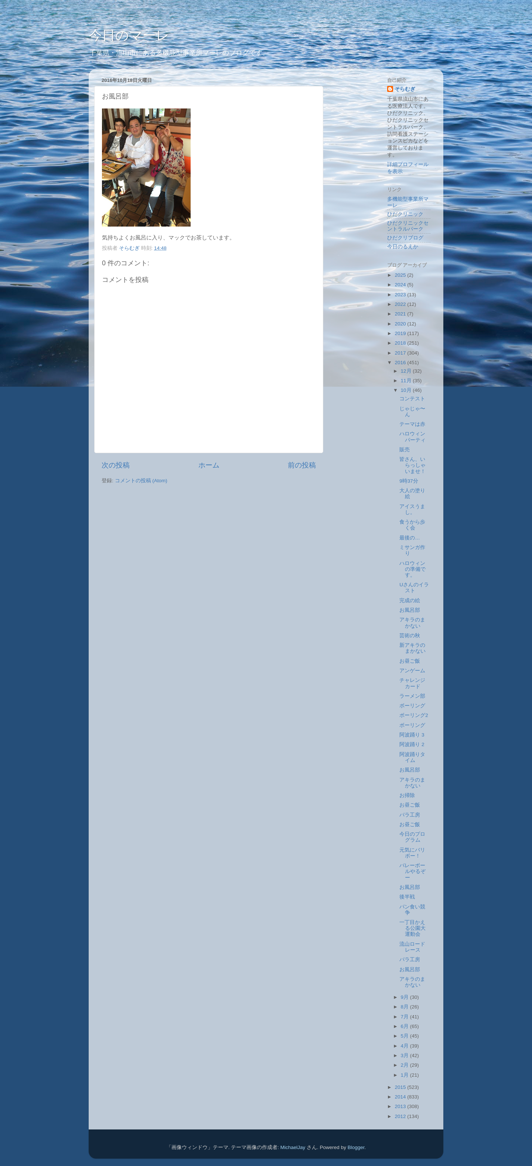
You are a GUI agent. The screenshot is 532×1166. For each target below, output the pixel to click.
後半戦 (407, 897)
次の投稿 (116, 465)
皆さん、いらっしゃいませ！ (412, 465)
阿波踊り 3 (411, 735)
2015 (401, 1087)
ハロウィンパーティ (412, 436)
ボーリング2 (413, 715)
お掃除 (407, 795)
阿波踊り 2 (411, 744)
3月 (405, 1055)
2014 (401, 1097)
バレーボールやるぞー (412, 871)
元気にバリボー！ (412, 853)
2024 (401, 284)
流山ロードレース (412, 947)
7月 (405, 1017)
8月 (405, 1007)
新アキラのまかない (412, 648)
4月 (405, 1046)
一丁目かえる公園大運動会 (412, 928)
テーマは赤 (412, 424)
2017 (401, 353)
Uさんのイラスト (414, 587)
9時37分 (408, 481)
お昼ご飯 (409, 661)
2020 (401, 324)
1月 (405, 1075)
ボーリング (412, 705)
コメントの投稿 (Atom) (141, 480)
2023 (401, 294)
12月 (407, 371)
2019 (401, 333)
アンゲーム (412, 670)
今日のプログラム (412, 837)
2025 (401, 275)
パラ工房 (409, 815)
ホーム (208, 465)
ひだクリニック (405, 214)
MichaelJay (293, 1147)
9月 (405, 997)
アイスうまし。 (412, 509)
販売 (404, 449)
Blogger (356, 1147)
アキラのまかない (412, 622)
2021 (401, 314)
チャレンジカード (412, 683)
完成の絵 (409, 600)
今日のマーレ (129, 35)
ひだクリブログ (405, 238)
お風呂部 (409, 610)
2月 (405, 1065)
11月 (407, 380)
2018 (401, 343)
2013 (401, 1106)
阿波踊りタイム (412, 757)
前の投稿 (302, 465)
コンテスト (412, 398)
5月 (405, 1036)
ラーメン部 (412, 696)
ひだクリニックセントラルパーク (408, 226)
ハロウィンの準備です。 (412, 569)
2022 (401, 304)
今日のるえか (402, 246)
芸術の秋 (409, 635)
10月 (407, 390)
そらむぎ (405, 89)
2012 (401, 1116)
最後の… (409, 538)
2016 (401, 362)
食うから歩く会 (412, 525)
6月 (405, 1026)
